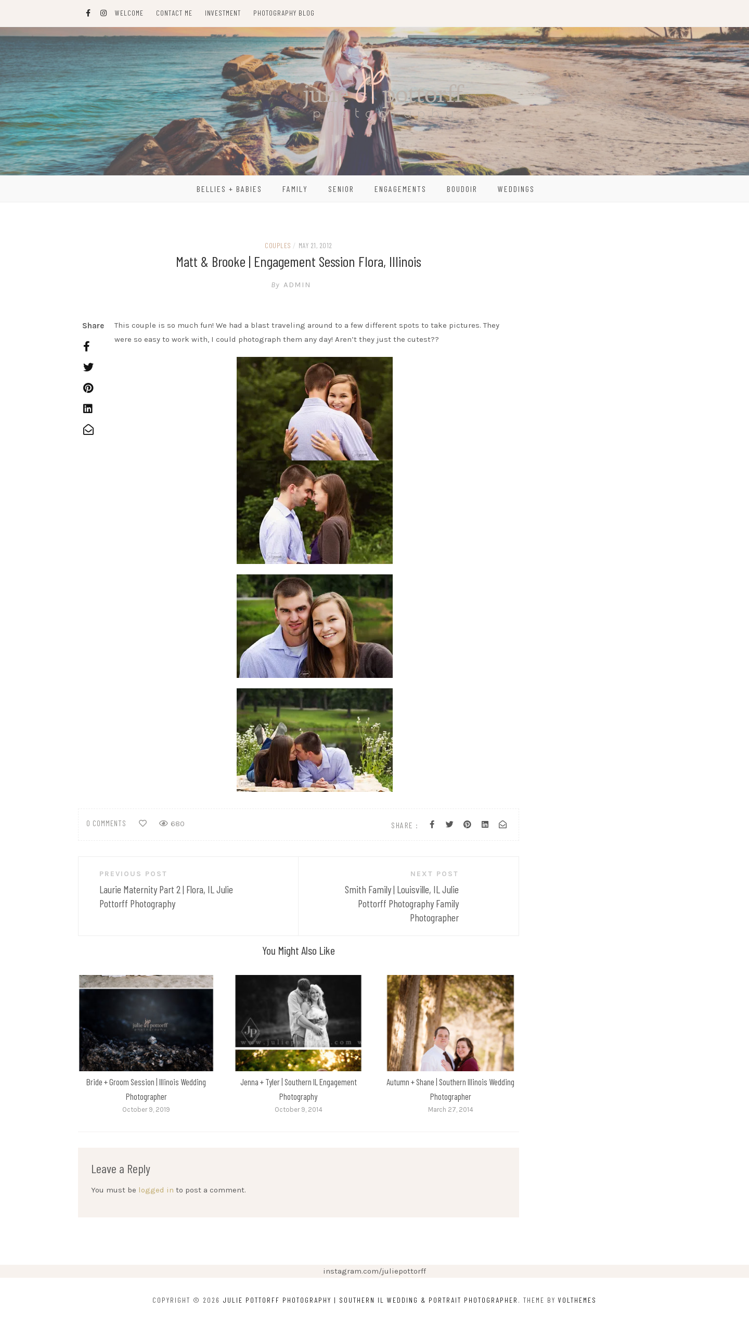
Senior (341, 189)
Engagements (400, 189)
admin (298, 284)
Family (295, 189)
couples (278, 245)
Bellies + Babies (229, 189)
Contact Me (174, 12)
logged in (156, 1190)
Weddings (516, 189)
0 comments (106, 823)
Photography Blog (284, 12)
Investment (223, 12)
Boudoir (462, 189)
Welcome (129, 12)
